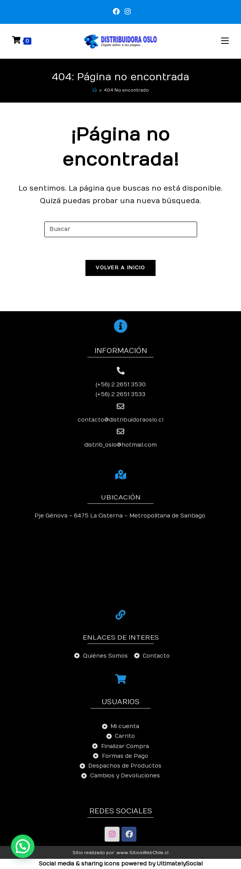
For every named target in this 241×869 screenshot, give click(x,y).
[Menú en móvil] (225, 41)
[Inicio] (94, 90)
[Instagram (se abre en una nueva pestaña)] (126, 12)
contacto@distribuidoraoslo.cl (120, 420)
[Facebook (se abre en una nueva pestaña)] (116, 12)
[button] (22, 846)
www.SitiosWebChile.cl (142, 853)
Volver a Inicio (120, 268)
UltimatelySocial (180, 864)
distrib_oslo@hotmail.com (120, 445)
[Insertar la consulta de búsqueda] (120, 229)
